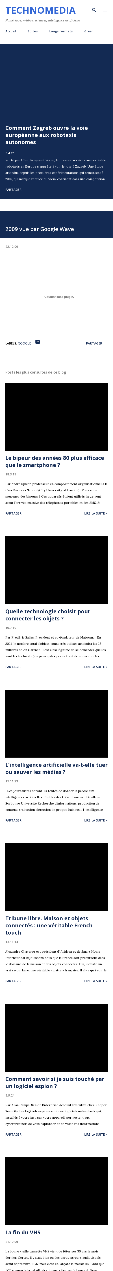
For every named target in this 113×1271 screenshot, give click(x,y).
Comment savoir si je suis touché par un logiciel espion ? (54, 1082)
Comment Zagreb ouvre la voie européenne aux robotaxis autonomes (46, 135)
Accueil (10, 31)
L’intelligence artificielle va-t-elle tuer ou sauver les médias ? (56, 768)
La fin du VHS (22, 1232)
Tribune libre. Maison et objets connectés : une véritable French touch (49, 925)
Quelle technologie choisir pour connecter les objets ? (47, 614)
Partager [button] (13, 189)
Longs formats (61, 31)
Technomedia (40, 10)
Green (88, 31)
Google (24, 343)
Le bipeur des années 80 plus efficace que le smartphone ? (54, 461)
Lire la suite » (96, 513)
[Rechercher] (94, 8)
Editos (33, 31)
